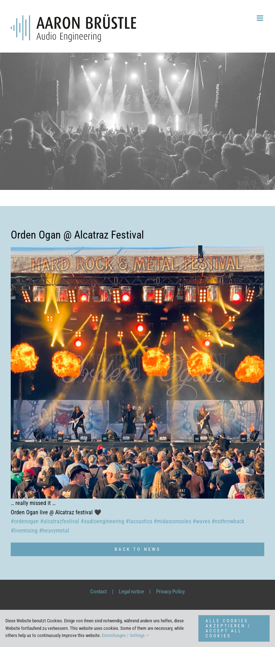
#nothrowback (228, 521)
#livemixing (24, 530)
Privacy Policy (170, 591)
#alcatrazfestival (59, 521)
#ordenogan (25, 521)
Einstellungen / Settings (125, 635)
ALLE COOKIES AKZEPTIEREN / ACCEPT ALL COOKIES (228, 628)
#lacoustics (139, 521)
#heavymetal (54, 530)
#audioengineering (102, 521)
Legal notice (131, 591)
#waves (201, 521)
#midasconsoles (172, 521)
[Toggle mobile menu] (260, 18)
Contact (98, 591)
